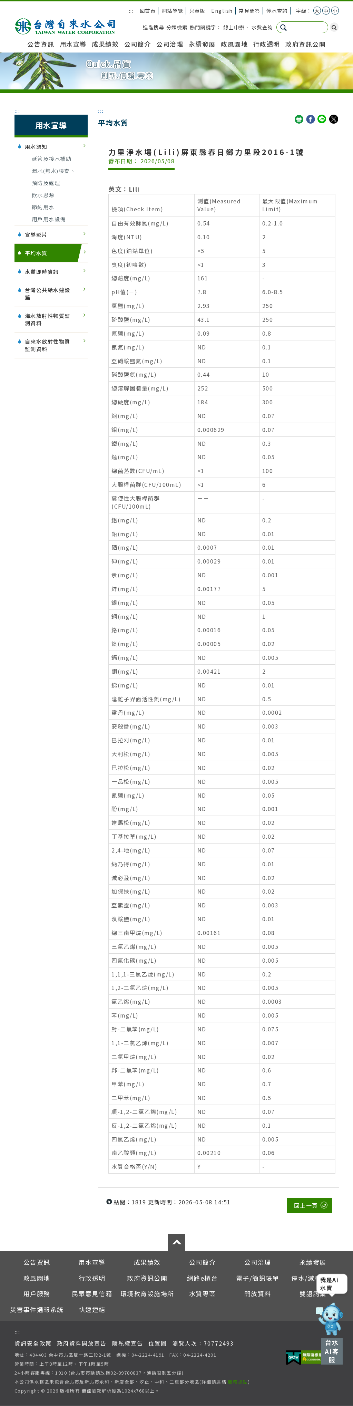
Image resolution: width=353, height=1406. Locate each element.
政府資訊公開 (305, 43)
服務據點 (238, 1381)
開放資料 (257, 1293)
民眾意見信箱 (92, 1293)
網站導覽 (172, 10)
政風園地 (234, 43)
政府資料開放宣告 (82, 1343)
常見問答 (249, 10)
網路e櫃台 (202, 1277)
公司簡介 (137, 43)
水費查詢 (262, 27)
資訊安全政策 (33, 1343)
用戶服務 (36, 1293)
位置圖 (157, 1343)
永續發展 (202, 43)
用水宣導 (73, 43)
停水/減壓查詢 (313, 1277)
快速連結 (92, 1309)
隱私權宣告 (127, 1343)
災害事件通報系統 (37, 1309)
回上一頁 (306, 1205)
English (222, 10)
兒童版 (197, 10)
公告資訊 (40, 43)
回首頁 (148, 10)
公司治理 (169, 43)
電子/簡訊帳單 (258, 1277)
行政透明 (266, 43)
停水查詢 (277, 10)
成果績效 (105, 43)
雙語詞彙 (313, 1293)
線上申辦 (234, 27)
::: (131, 10)
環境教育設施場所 (147, 1293)
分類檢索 (177, 27)
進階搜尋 (153, 27)
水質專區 (202, 1293)
